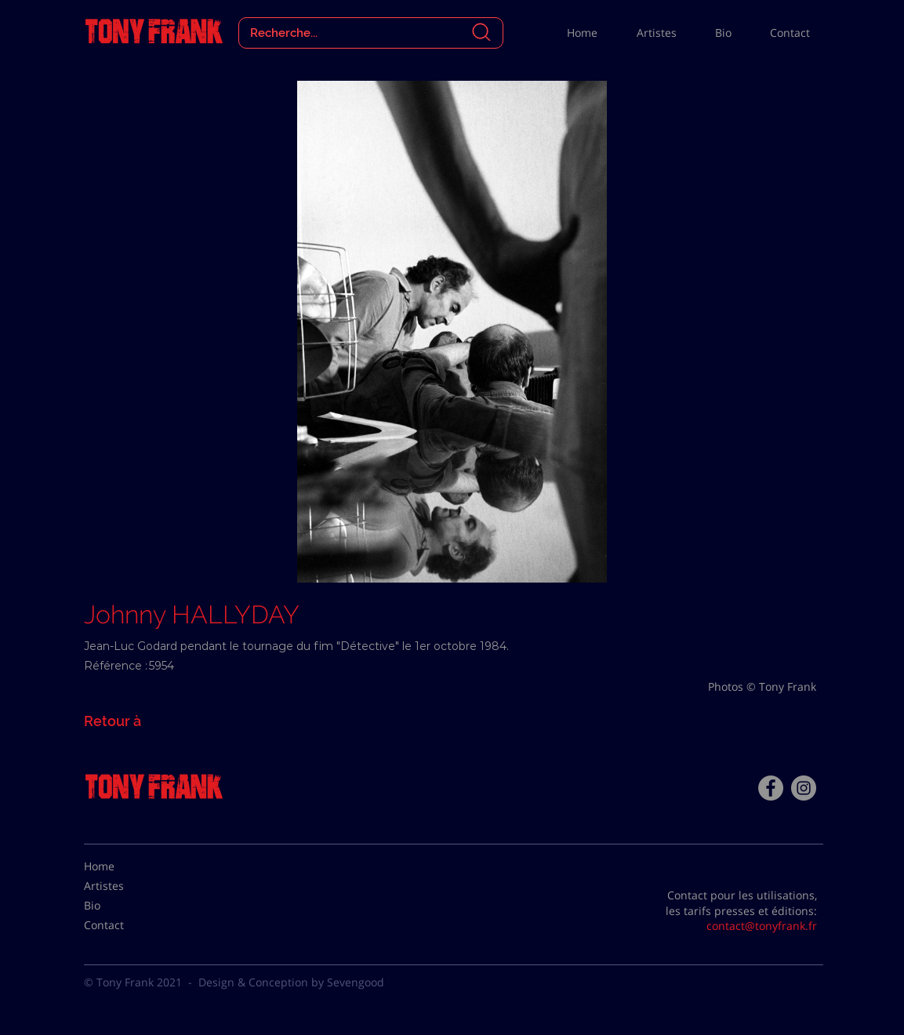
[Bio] (123, 905)
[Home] (123, 866)
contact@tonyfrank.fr (761, 925)
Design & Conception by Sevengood (291, 982)
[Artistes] (123, 886)
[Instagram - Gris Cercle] (803, 788)
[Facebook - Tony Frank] (770, 788)
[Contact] (123, 925)
